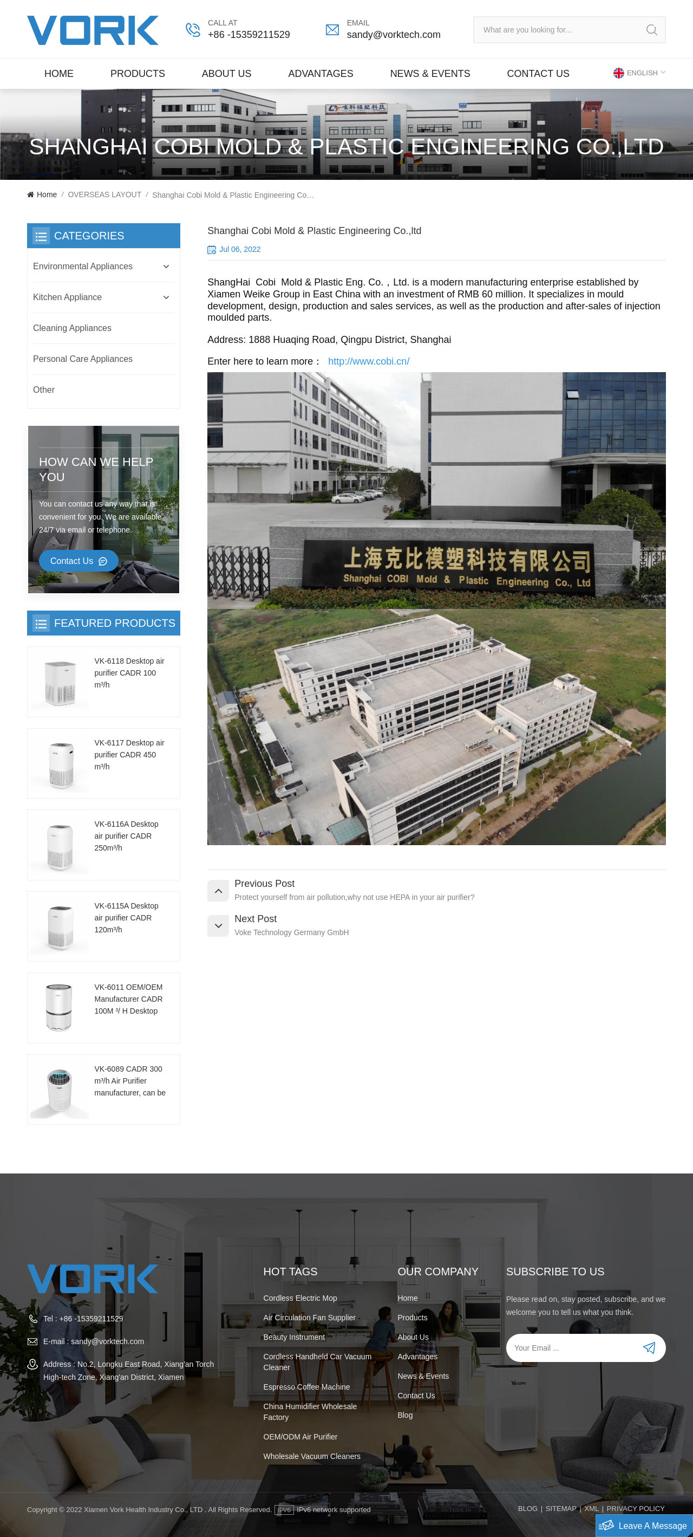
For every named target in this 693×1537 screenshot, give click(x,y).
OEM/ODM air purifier (301, 1436)
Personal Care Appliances (83, 359)
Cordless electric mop (300, 1298)
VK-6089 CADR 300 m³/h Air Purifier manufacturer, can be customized (130, 1082)
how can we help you (96, 469)
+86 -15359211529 (249, 34)
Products (137, 73)
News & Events (430, 73)
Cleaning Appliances (72, 328)
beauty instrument (294, 1337)
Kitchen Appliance (67, 297)
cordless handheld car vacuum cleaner (318, 1362)
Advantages (320, 73)
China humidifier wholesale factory (310, 1412)
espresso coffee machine (307, 1387)
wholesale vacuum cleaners (312, 1456)
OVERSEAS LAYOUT (104, 194)
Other (44, 389)
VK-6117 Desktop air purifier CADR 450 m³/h (129, 754)
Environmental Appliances (83, 266)
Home (59, 73)
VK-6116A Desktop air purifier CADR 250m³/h (126, 836)
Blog (405, 1415)
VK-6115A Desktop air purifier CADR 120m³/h (126, 918)
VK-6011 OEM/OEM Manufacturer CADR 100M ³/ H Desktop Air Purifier (128, 1000)
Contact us (538, 73)
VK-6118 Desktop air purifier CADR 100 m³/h (129, 673)
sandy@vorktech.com (394, 34)
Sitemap (561, 1508)
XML (591, 1508)
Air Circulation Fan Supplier (310, 1317)
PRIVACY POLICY (636, 1508)
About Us (227, 73)
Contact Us (71, 561)
